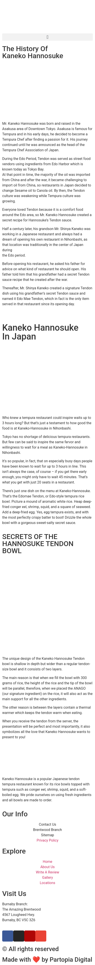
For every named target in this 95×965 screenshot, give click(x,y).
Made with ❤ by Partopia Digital (47, 959)
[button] (47, 37)
